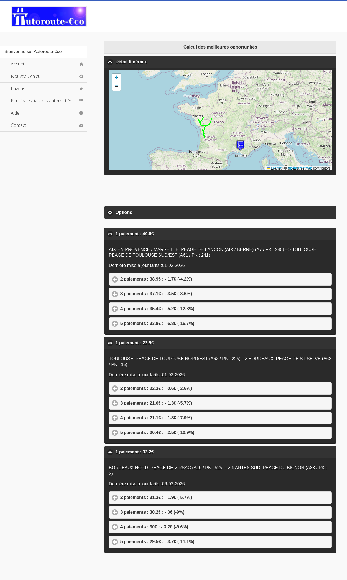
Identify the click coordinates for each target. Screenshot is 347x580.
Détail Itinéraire (158, 61)
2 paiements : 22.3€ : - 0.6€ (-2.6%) (182, 388)
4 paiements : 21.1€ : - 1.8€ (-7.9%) (182, 417)
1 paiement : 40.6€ (162, 233)
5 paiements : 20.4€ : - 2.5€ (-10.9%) (183, 432)
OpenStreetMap (300, 168)
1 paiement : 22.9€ (162, 342)
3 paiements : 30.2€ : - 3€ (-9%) (178, 512)
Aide (15, 113)
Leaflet (274, 168)
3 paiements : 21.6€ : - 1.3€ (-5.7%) (182, 402)
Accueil (18, 64)
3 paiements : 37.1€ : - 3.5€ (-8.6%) (182, 293)
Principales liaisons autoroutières (43, 101)
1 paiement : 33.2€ (162, 451)
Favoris (18, 88)
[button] (240, 145)
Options (150, 212)
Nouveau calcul (26, 76)
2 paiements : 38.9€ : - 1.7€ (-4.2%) (182, 278)
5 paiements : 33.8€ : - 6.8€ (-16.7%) (183, 323)
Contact (18, 125)
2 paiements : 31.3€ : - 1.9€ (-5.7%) (182, 497)
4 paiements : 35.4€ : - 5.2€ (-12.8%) (183, 308)
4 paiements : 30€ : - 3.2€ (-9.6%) (180, 526)
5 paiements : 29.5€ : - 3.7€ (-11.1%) (183, 541)
